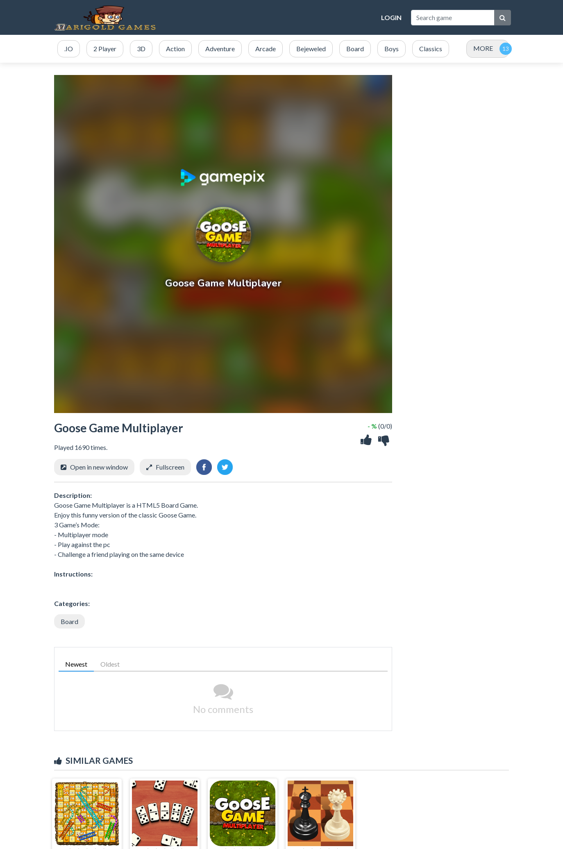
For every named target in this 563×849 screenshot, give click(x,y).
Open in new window (99, 467)
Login (391, 17)
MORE (483, 48)
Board (69, 621)
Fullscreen (170, 467)
